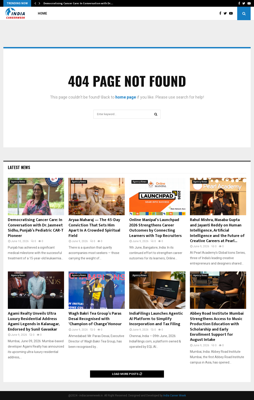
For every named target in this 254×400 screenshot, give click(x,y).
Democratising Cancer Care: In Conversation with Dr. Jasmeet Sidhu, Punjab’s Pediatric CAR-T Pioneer (36, 228)
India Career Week (174, 395)
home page (125, 97)
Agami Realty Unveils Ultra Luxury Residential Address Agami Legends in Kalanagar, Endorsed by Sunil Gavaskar (33, 321)
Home (42, 13)
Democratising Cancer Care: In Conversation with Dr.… (78, 3)
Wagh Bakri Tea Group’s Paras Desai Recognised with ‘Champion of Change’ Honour (95, 318)
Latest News (19, 167)
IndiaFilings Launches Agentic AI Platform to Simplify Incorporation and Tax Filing (156, 318)
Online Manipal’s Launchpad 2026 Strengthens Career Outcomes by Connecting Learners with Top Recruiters (155, 228)
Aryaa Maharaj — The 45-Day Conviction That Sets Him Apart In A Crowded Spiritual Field (94, 228)
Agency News (18, 182)
